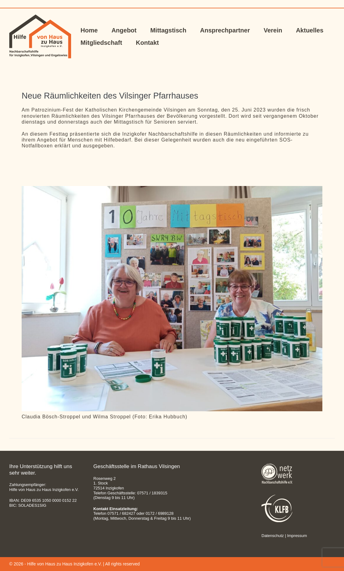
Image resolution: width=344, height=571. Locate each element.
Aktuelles (309, 30)
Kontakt (147, 42)
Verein (273, 30)
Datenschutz (272, 535)
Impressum (297, 535)
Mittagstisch (168, 30)
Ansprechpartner (225, 30)
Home (89, 30)
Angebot (124, 30)
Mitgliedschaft (101, 42)
